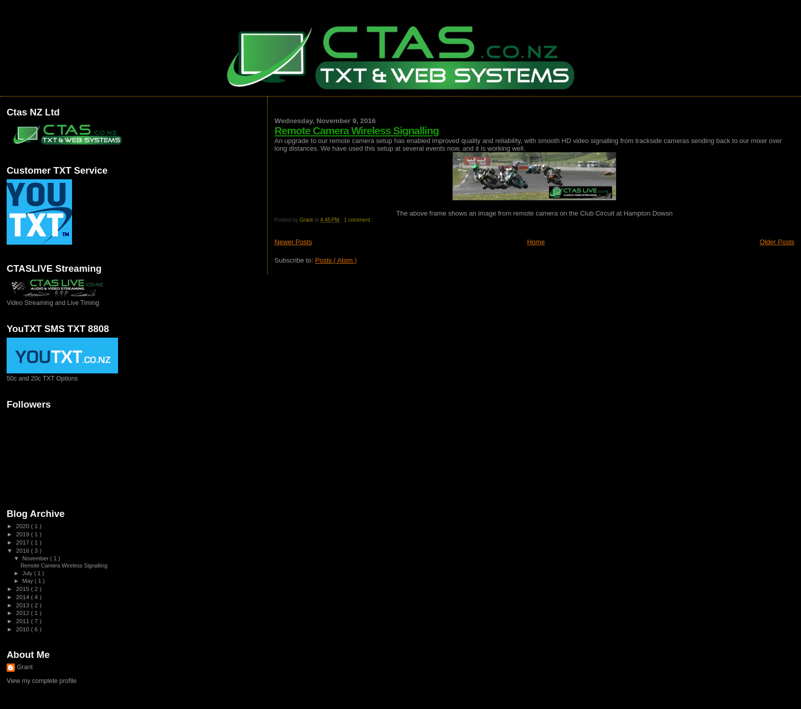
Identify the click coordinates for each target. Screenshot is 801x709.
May (28, 581)
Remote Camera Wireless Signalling (356, 130)
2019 (23, 534)
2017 (23, 542)
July (28, 573)
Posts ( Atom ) (336, 260)
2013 (23, 605)
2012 (23, 612)
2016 (23, 550)
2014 (23, 597)
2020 (23, 526)
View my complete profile (42, 680)
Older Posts (777, 242)
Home (536, 242)
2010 (23, 629)
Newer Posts (293, 242)
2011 (23, 621)
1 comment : (359, 220)
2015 (23, 588)
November (36, 558)
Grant (25, 667)
